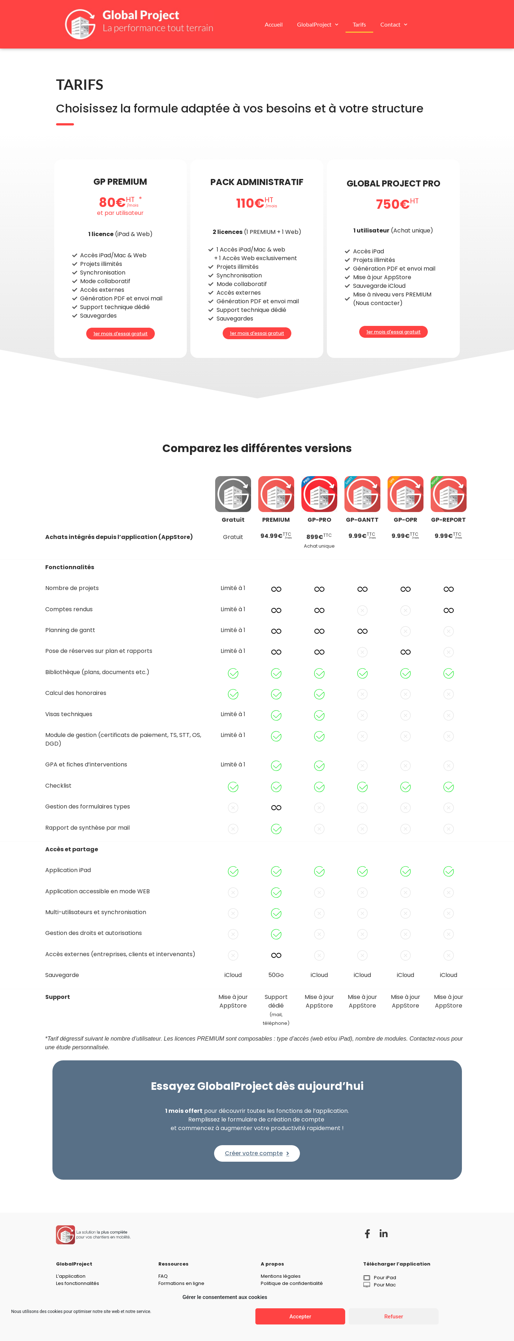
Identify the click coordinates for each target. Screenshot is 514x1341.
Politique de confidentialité (292, 1283)
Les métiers (69, 1290)
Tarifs (359, 24)
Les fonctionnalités (77, 1283)
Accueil (274, 24)
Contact (393, 24)
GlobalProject (317, 24)
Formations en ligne (181, 1283)
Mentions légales (281, 1276)
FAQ (163, 1276)
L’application (70, 1276)
